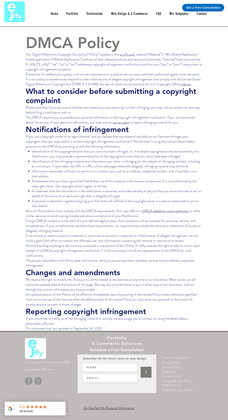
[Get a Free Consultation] (203, 7)
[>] (146, 372)
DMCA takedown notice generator (165, 210)
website (186, 84)
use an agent (121, 122)
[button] (94, 13)
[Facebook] (28, 381)
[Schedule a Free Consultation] (117, 349)
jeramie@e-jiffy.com (40, 323)
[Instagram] (38, 381)
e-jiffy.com (127, 54)
